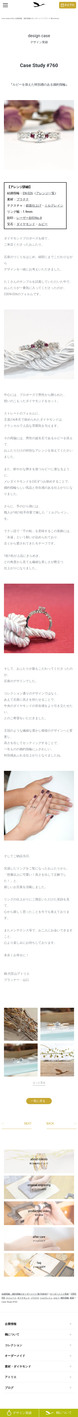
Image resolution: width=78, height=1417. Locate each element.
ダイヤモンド (25, 224)
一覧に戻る (38, 1100)
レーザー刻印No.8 (29, 218)
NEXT (17, 1124)
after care (39, 1239)
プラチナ (22, 199)
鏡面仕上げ (33, 205)
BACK (62, 1124)
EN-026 (28, 193)
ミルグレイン (54, 205)
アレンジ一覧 (45, 193)
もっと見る (39, 1082)
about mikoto (39, 1161)
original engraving (39, 1187)
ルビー (43, 224)
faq (39, 1265)
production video (39, 1213)
